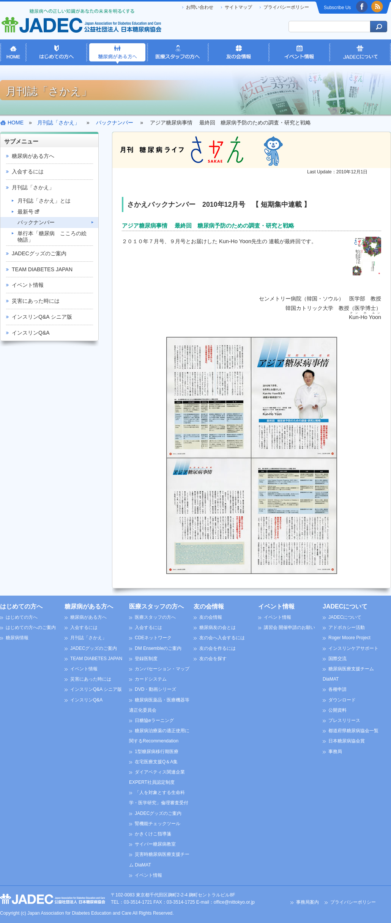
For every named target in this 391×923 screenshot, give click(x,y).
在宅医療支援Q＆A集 (156, 761)
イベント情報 (28, 285)
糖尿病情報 (17, 637)
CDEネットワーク (153, 637)
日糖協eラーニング (154, 720)
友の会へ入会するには (222, 637)
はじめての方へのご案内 (31, 627)
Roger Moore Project (349, 637)
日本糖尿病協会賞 (346, 741)
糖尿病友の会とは (217, 627)
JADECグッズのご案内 (39, 253)
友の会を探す (213, 658)
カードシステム (151, 679)
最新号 (28, 212)
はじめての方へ (21, 606)
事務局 (335, 751)
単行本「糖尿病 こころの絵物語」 (52, 236)
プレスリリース (344, 720)
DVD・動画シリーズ (155, 689)
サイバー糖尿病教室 (155, 844)
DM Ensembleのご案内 (158, 648)
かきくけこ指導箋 (153, 834)
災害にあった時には (36, 301)
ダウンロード (342, 700)
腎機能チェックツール (157, 823)
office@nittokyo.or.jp (234, 902)
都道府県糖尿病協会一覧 (353, 730)
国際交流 (337, 658)
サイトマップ (238, 7)
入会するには (28, 171)
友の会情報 (209, 606)
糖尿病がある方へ (33, 156)
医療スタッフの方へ (156, 606)
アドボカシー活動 (346, 627)
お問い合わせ (199, 7)
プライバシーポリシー (286, 7)
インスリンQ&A (31, 333)
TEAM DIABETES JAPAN (42, 269)
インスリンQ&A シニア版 (42, 317)
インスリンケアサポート (353, 648)
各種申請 (337, 689)
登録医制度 (146, 658)
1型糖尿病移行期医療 (156, 751)
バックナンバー (36, 222)
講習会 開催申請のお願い (289, 627)
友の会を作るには (217, 648)
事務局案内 (307, 902)
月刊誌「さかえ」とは (44, 201)
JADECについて (345, 606)
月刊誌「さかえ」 (33, 187)
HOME (16, 123)
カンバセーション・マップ (162, 668)
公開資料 (337, 710)
